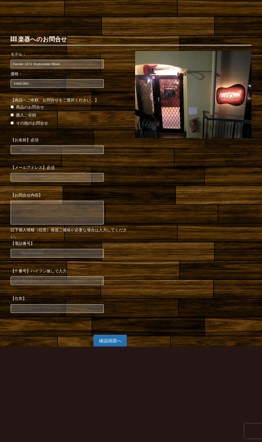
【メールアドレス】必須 (33, 167)
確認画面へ (110, 344)
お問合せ (241, 13)
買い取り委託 (147, 13)
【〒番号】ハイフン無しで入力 (39, 275)
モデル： (19, 54)
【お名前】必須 (25, 140)
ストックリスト (109, 13)
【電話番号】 (23, 247)
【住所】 (19, 302)
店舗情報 (180, 13)
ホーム (76, 13)
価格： (17, 74)
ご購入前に (210, 13)
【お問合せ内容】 (27, 195)
